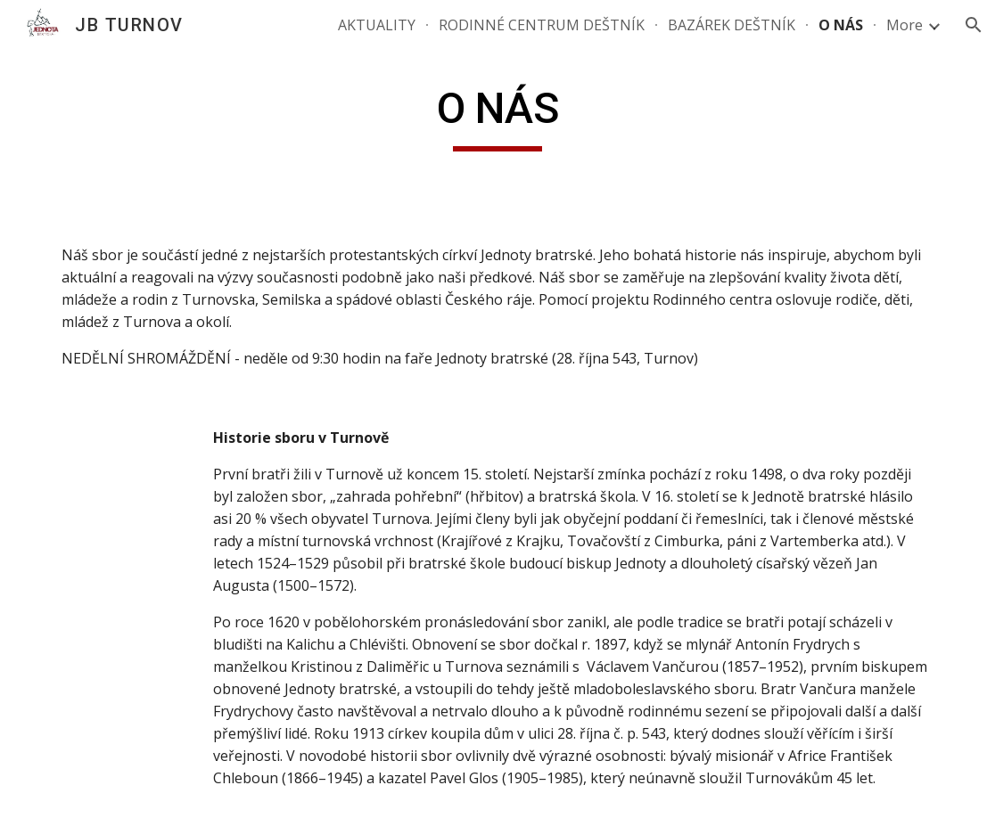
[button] (973, 25)
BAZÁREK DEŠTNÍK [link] (731, 25)
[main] (498, 117)
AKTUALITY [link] (376, 25)
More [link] (904, 25)
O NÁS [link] (840, 25)
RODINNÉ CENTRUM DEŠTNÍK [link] (542, 25)
